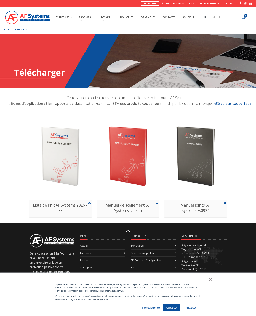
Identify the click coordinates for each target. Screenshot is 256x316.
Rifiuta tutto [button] (191, 308)
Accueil (7, 29)
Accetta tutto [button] (172, 308)
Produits (85, 260)
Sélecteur (150, 3)
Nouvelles (126, 17)
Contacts (169, 17)
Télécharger (21, 29)
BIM (133, 267)
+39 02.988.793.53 (174, 3)
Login (230, 3)
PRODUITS (85, 19)
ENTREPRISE (62, 17)
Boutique (188, 17)
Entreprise (86, 253)
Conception (86, 267)
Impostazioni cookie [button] (151, 308)
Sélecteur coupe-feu (142, 253)
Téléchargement (210, 3)
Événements (148, 17)
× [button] (210, 279)
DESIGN (105, 19)
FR (191, 3)
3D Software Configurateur (146, 260)
